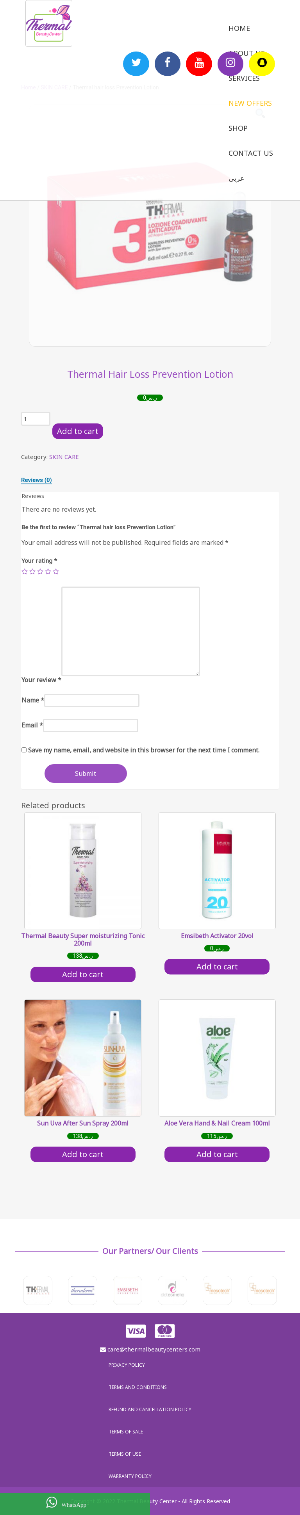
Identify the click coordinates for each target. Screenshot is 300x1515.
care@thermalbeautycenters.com (150, 1349)
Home (239, 28)
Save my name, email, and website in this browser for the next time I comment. (143, 750)
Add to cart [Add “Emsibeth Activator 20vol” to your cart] (217, 966)
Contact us (251, 153)
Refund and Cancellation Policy (150, 1409)
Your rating (39, 560)
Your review (41, 680)
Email (32, 725)
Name (32, 700)
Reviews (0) (36, 480)
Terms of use (125, 1454)
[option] (150, 226)
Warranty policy (130, 1476)
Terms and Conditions (138, 1387)
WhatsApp (66, 1502)
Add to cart (77, 431)
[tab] (36, 480)
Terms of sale (126, 1431)
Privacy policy (127, 1365)
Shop (238, 128)
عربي (237, 178)
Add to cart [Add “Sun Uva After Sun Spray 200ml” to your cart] (83, 1154)
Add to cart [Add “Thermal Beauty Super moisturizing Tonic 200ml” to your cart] (83, 974)
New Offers (250, 103)
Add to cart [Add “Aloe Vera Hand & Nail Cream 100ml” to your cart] (217, 1154)
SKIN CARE (64, 457)
